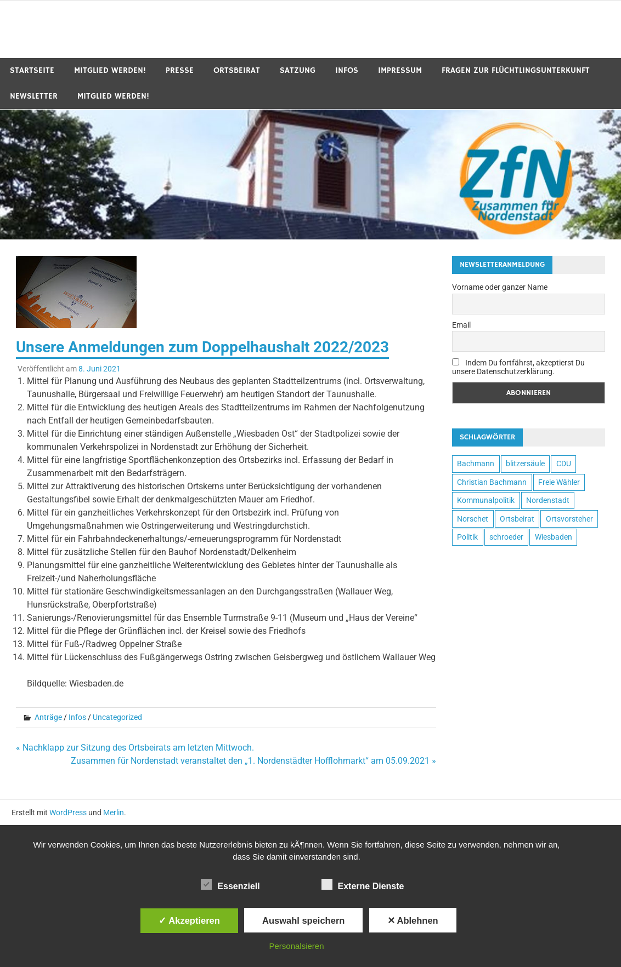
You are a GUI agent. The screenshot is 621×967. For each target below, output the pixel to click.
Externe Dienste (362, 884)
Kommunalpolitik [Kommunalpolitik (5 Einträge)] (486, 500)
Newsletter (34, 96)
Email (461, 325)
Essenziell (230, 884)
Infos (346, 70)
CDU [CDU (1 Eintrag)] (563, 463)
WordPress (68, 812)
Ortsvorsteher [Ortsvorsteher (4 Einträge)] (569, 518)
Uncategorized (117, 717)
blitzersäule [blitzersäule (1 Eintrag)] (525, 463)
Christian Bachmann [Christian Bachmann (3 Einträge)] (492, 482)
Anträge (48, 717)
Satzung (297, 70)
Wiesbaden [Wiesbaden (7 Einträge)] (553, 537)
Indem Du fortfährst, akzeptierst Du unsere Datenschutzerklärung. (518, 367)
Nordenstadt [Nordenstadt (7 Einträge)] (547, 500)
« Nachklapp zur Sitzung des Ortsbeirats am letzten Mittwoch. (135, 747)
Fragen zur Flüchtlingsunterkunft (516, 70)
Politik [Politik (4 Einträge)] (467, 537)
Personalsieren (296, 946)
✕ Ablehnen (412, 920)
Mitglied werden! (110, 70)
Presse (180, 70)
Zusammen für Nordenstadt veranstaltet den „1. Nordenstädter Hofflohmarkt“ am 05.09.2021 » (253, 761)
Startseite (32, 70)
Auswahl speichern (303, 920)
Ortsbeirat (236, 70)
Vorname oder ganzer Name (499, 287)
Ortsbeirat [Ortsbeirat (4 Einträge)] (517, 518)
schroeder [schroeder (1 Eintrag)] (506, 537)
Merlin (113, 812)
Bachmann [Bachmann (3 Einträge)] (475, 463)
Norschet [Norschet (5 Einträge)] (472, 518)
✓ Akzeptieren (189, 920)
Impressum (400, 70)
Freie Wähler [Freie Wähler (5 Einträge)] (559, 482)
